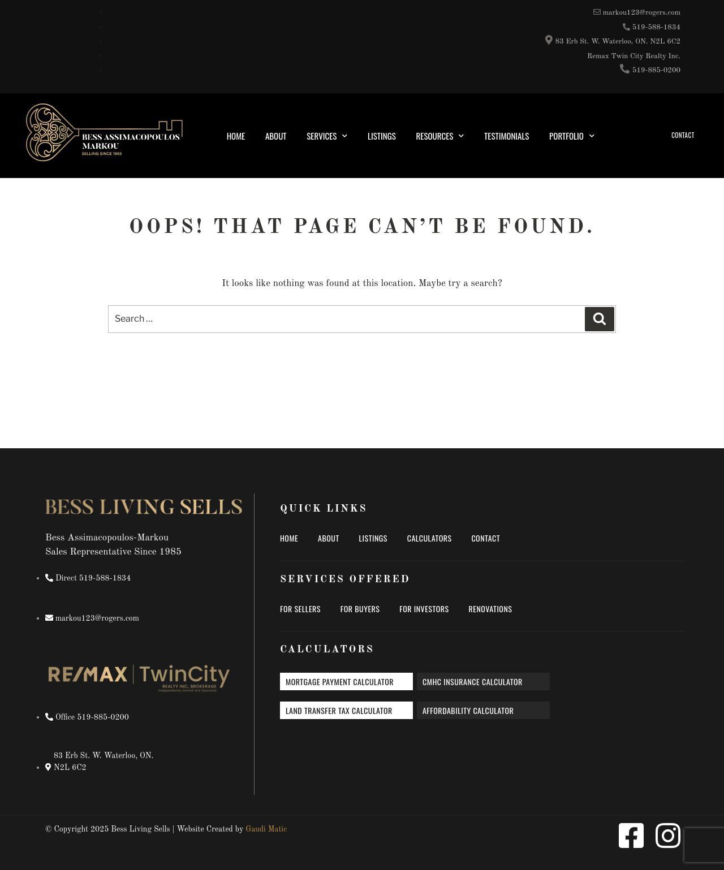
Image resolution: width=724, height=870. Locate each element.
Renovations (490, 608)
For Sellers (300, 608)
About (276, 135)
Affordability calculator (468, 710)
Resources (440, 135)
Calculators (429, 538)
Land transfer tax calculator (339, 710)
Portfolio (571, 135)
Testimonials (506, 135)
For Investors (424, 608)
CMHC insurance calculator (473, 681)
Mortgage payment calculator (340, 681)
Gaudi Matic (266, 829)
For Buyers (360, 608)
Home (236, 135)
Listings (382, 135)
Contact (485, 538)
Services (327, 135)
